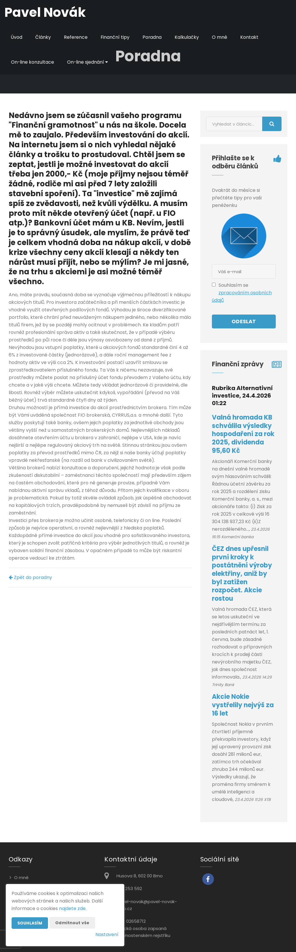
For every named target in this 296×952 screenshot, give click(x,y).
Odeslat (244, 321)
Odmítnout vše (72, 923)
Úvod (17, 37)
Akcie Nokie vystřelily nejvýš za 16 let (243, 705)
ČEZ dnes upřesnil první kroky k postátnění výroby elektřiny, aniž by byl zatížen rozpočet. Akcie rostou (242, 573)
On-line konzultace (32, 62)
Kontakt (250, 37)
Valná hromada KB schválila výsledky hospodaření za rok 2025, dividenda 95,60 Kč (243, 434)
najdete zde (72, 908)
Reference (76, 37)
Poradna (153, 37)
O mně (220, 37)
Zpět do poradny (30, 577)
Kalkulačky (188, 37)
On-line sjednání (87, 62)
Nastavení (107, 934)
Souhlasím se (233, 285)
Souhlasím (29, 923)
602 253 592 (129, 888)
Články (43, 37)
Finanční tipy (115, 37)
